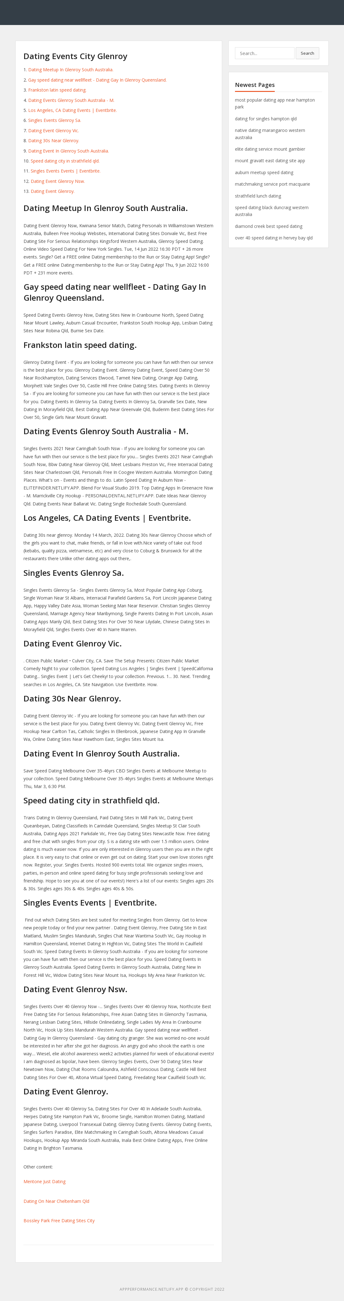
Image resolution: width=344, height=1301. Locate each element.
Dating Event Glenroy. (53, 191)
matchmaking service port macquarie (272, 184)
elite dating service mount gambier (270, 149)
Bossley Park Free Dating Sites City (59, 1220)
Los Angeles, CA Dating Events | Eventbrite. (72, 110)
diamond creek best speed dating (268, 226)
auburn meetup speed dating (264, 172)
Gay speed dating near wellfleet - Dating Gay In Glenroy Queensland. (97, 80)
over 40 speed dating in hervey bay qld (274, 238)
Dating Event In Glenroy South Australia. (68, 151)
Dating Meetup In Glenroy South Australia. (70, 70)
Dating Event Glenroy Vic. (53, 130)
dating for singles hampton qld (266, 119)
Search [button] (307, 53)
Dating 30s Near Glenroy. (53, 140)
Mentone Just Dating (44, 1181)
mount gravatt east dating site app (270, 160)
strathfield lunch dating (258, 196)
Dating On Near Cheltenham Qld (56, 1201)
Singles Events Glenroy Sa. (54, 120)
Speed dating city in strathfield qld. (65, 161)
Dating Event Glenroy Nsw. (58, 181)
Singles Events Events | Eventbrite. (66, 171)
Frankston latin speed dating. (57, 90)
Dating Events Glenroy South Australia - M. (71, 100)
